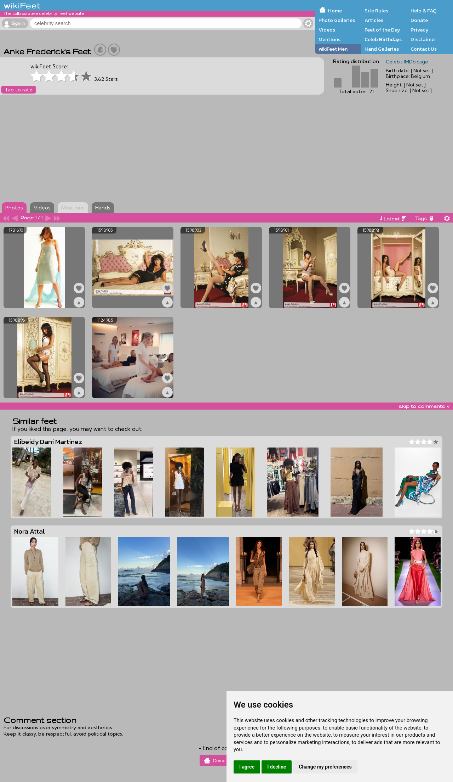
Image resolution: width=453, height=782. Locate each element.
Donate (419, 20)
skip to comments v (423, 406)
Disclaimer (423, 39)
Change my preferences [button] (325, 767)
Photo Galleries (337, 20)
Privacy (420, 30)
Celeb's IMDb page (407, 61)
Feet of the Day (382, 30)
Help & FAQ (424, 11)
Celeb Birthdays (383, 39)
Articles (374, 20)
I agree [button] (246, 767)
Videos (327, 30)
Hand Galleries (382, 49)
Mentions (329, 39)
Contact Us (424, 49)
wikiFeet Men (333, 49)
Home (335, 11)
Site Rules (376, 11)
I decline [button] (276, 767)
